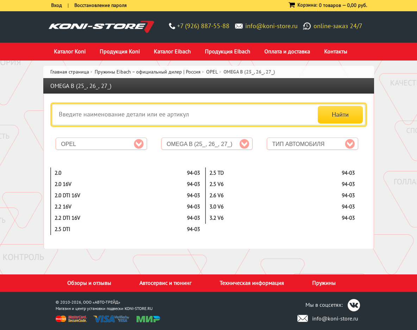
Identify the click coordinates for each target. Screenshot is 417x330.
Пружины (324, 282)
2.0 (58, 173)
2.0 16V (63, 184)
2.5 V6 (216, 184)
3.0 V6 (216, 206)
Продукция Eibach (227, 51)
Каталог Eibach (172, 51)
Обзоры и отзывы (89, 282)
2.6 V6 (216, 195)
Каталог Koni (70, 51)
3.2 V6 (216, 218)
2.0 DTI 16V (67, 195)
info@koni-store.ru (271, 26)
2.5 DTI (62, 229)
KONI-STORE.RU (139, 308)
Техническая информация (252, 282)
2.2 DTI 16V (67, 218)
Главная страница (69, 72)
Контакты (335, 51)
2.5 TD (216, 173)
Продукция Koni (120, 51)
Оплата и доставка (287, 51)
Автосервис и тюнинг (165, 282)
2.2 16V (63, 206)
